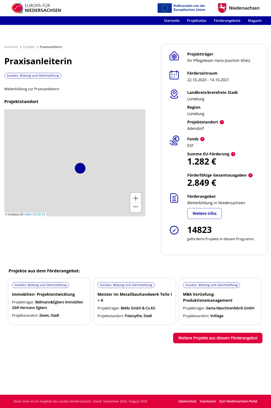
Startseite (172, 20)
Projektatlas (196, 20)
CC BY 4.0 (39, 214)
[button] (80, 168)
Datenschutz (187, 401)
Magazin (255, 20)
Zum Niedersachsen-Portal (238, 401)
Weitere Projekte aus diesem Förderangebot (217, 337)
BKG (28, 214)
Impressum (208, 401)
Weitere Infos (205, 213)
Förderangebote (227, 20)
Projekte (29, 47)
